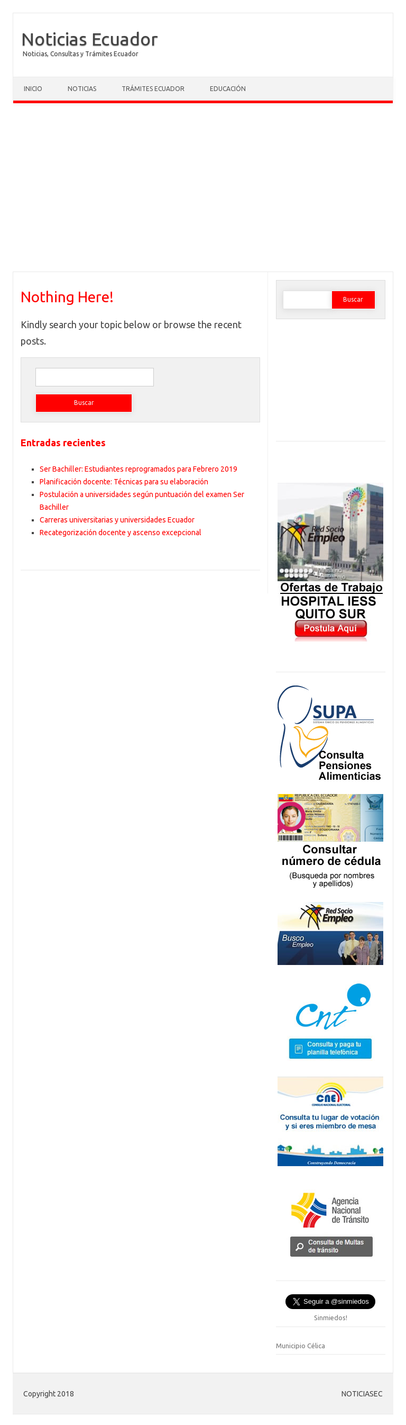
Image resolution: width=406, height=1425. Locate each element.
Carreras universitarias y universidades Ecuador (117, 520)
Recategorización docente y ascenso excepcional (120, 532)
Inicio (33, 88)
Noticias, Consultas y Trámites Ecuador (81, 53)
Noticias (82, 88)
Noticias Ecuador (89, 39)
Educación (228, 88)
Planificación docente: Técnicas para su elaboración (124, 481)
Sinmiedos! (330, 1317)
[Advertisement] (203, 190)
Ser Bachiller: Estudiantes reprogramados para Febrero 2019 (138, 469)
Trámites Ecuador (153, 88)
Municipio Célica (300, 1345)
